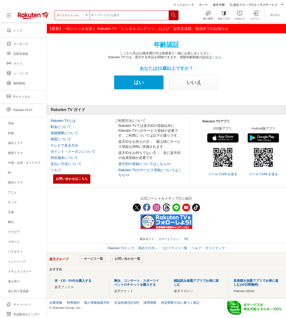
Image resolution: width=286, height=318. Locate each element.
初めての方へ (148, 248)
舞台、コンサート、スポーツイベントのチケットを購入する (136, 282)
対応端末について (64, 158)
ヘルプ (56, 170)
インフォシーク (183, 4)
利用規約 (73, 302)
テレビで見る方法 (64, 145)
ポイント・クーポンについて (73, 151)
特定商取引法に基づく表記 (180, 302)
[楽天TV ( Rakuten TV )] (33, 18)
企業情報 (55, 302)
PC (186, 239)
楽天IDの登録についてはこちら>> (144, 164)
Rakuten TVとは (63, 121)
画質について (61, 139)
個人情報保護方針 (97, 302)
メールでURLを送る (222, 174)
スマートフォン (168, 239)
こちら (216, 57)
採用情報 (149, 302)
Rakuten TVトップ (121, 248)
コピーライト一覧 (174, 248)
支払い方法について (66, 164)
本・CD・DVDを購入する (72, 280)
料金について (61, 127)
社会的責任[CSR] (126, 302)
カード (203, 4)
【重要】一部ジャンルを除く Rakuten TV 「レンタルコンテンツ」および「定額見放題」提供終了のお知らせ (138, 28)
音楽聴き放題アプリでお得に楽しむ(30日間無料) (255, 282)
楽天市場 (219, 4)
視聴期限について (64, 133)
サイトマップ (215, 248)
